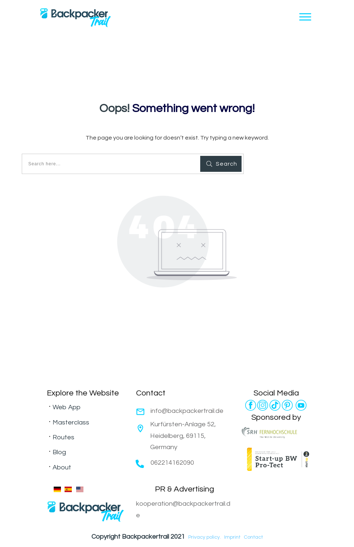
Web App (67, 407)
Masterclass (71, 422)
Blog (59, 452)
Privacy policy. (204, 537)
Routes (63, 437)
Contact (253, 537)
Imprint (232, 537)
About (62, 467)
